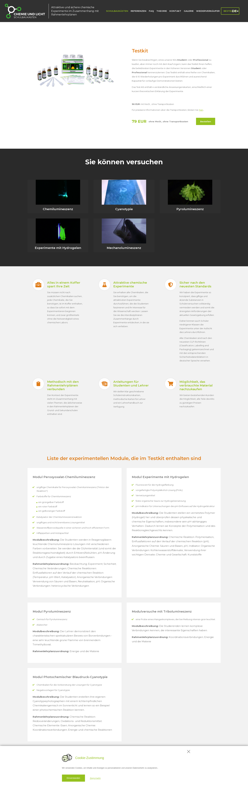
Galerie (189, 11)
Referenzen (138, 11)
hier (201, 110)
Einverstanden (73, 778)
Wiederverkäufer (208, 11)
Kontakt (175, 11)
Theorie (161, 11)
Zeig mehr (95, 778)
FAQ (151, 11)
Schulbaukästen (117, 11)
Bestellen (205, 121)
